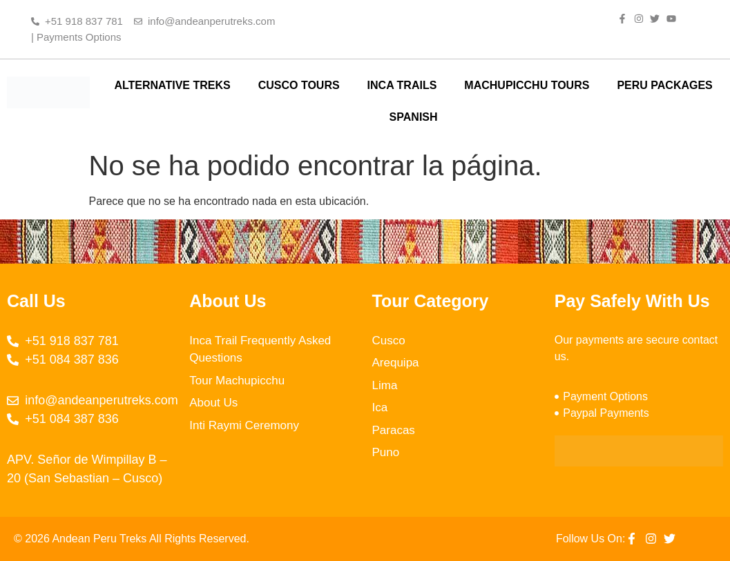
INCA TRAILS (402, 85)
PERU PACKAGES (664, 85)
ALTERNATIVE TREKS (172, 85)
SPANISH (414, 117)
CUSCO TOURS (299, 85)
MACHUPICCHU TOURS (526, 85)
